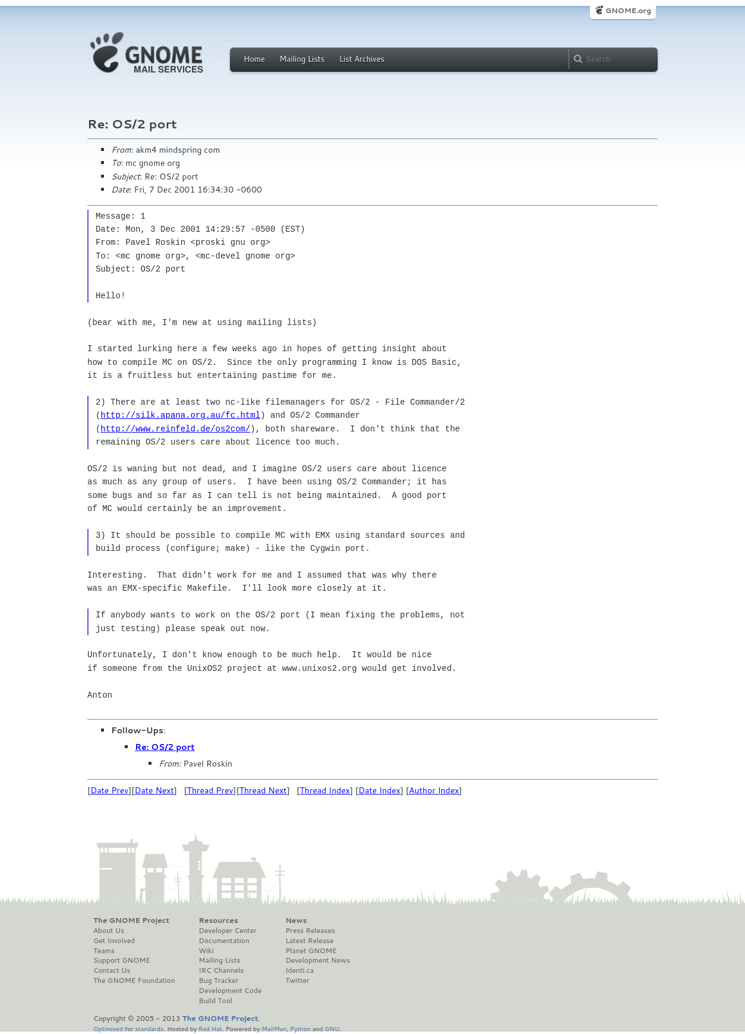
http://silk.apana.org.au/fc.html (180, 415)
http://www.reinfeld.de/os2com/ (175, 428)
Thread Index (325, 790)
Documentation (224, 940)
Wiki (206, 951)
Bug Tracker (219, 980)
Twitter (297, 980)
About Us (108, 930)
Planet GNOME (310, 951)
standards (149, 1028)
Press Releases (309, 930)
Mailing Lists (301, 58)
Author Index (434, 790)
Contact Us (111, 970)
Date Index (379, 790)
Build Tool (215, 1000)
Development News (317, 960)
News (296, 920)
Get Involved (114, 940)
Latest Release (309, 940)
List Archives (361, 58)
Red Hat (210, 1028)
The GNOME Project (131, 920)
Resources (218, 920)
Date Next (153, 790)
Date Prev (109, 790)
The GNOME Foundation (134, 980)
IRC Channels (221, 970)
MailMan (273, 1028)
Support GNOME (121, 960)
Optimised (108, 1028)
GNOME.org (628, 10)
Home (254, 58)
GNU (332, 1028)
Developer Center (228, 930)
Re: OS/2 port (165, 747)
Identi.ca (299, 970)
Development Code (230, 990)
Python (300, 1028)
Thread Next (263, 790)
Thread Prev (210, 790)
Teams (104, 951)
